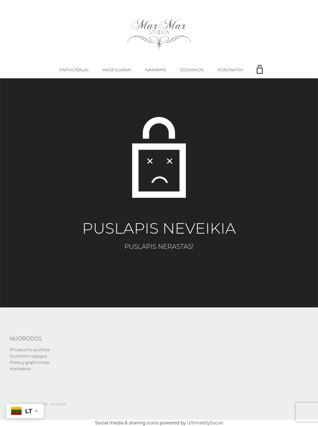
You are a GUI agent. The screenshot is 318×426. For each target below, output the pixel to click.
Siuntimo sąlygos (28, 356)
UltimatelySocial (205, 423)
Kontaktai (230, 70)
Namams (155, 70)
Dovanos (192, 70)
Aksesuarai (117, 70)
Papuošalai (74, 70)
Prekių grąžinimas (29, 362)
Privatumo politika (30, 349)
